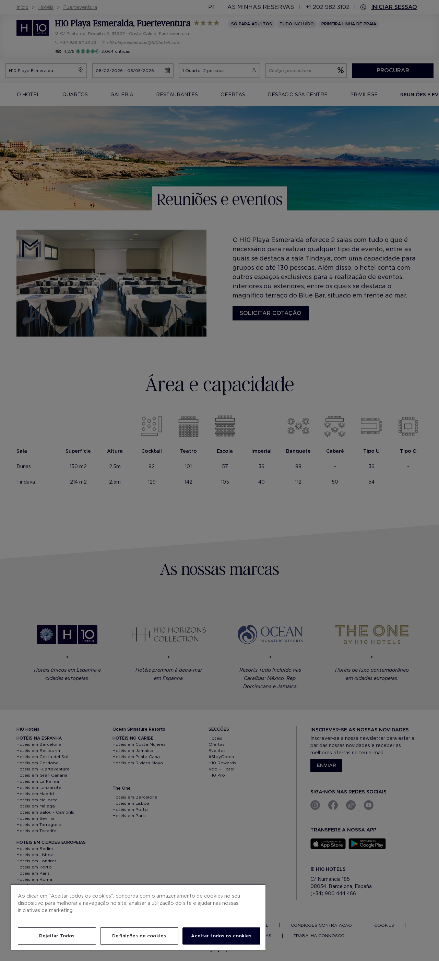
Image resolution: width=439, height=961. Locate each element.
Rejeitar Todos (56, 935)
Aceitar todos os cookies (221, 935)
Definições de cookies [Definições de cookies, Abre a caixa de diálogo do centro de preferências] (139, 935)
